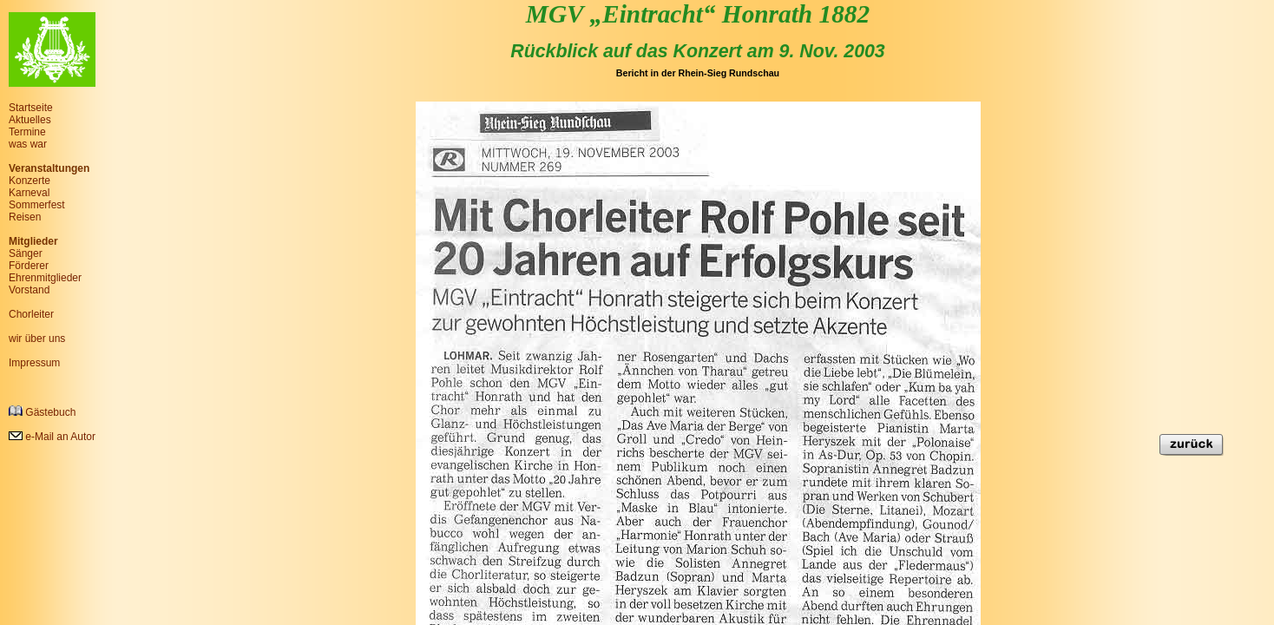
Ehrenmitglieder (45, 278)
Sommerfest (37, 205)
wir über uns (37, 338)
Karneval (29, 193)
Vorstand (29, 290)
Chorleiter (31, 314)
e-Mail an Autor (52, 437)
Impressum (34, 363)
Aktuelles (30, 120)
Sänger (26, 253)
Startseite (31, 108)
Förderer (29, 266)
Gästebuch (42, 411)
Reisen (25, 217)
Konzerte (29, 180)
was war (28, 144)
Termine (27, 132)
